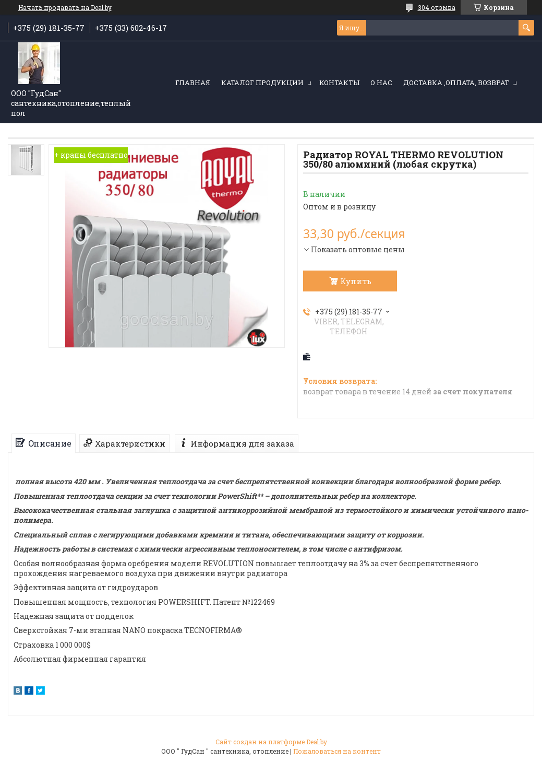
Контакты (339, 82)
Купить (355, 281)
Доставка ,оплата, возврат (456, 82)
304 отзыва (436, 7)
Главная (192, 82)
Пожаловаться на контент (337, 751)
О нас (381, 82)
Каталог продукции (262, 82)
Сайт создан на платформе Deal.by (271, 741)
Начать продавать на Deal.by (65, 7)
